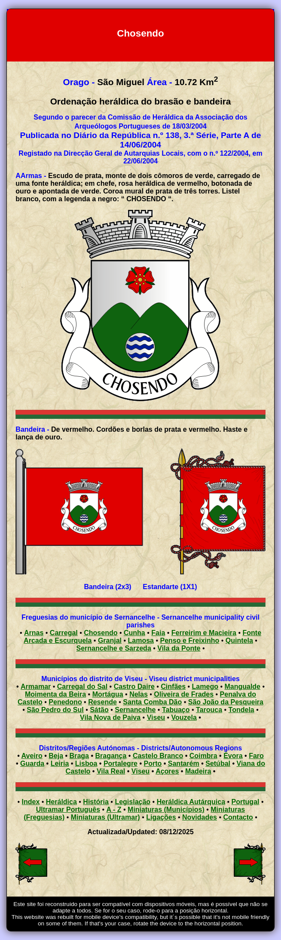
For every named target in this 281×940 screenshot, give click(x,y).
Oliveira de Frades (184, 694)
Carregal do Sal (82, 686)
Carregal (64, 632)
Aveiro (32, 755)
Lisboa (86, 763)
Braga (79, 755)
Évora (232, 755)
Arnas (33, 632)
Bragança (110, 755)
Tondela (241, 709)
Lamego (205, 686)
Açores (167, 771)
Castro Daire (134, 686)
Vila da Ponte (178, 648)
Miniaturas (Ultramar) (105, 817)
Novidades (199, 817)
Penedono (65, 702)
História (96, 801)
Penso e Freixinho (190, 640)
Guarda (32, 763)
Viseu (156, 717)
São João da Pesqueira (225, 702)
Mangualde (242, 686)
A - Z (114, 809)
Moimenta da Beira (55, 694)
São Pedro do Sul (55, 709)
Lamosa (141, 640)
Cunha (134, 632)
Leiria (60, 763)
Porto (153, 763)
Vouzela (184, 717)
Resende (102, 702)
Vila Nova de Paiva (110, 717)
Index (31, 801)
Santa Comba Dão (152, 702)
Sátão (99, 709)
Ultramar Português (68, 809)
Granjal (110, 640)
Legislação (132, 801)
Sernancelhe (135, 709)
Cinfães (173, 686)
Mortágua (107, 694)
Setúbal (217, 763)
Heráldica (61, 801)
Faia (158, 632)
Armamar (36, 686)
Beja (56, 755)
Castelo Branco (158, 755)
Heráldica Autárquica (191, 801)
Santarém (183, 763)
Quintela (239, 640)
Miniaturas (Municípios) (166, 809)
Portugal (246, 801)
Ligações (161, 817)
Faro (256, 755)
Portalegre (120, 763)
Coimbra (203, 755)
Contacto (238, 817)
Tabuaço (176, 709)
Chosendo (100, 632)
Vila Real (111, 771)
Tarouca (209, 709)
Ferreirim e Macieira (203, 632)
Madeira (198, 771)
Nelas (138, 694)
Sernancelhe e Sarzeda (113, 648)
